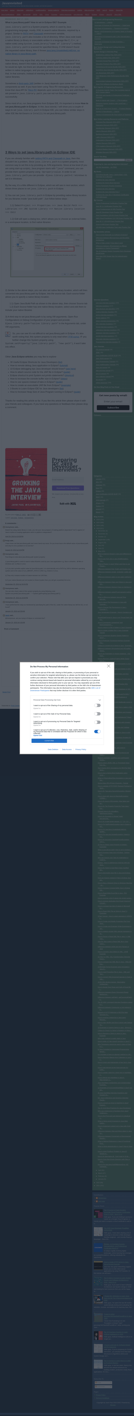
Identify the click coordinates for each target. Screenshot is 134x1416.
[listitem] (67, 700)
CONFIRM (49, 741)
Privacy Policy (80, 749)
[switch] (97, 705)
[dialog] (67, 708)
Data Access (67, 749)
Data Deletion (53, 749)
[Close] (109, 666)
